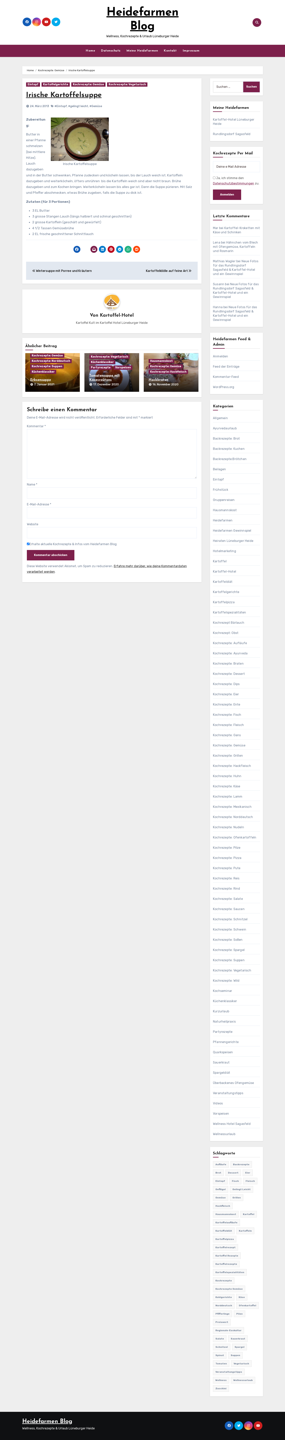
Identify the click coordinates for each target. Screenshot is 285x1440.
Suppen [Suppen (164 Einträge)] (235, 1355)
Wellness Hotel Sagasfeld (232, 1124)
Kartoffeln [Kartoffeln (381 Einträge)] (245, 1230)
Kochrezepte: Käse (226, 786)
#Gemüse (95, 106)
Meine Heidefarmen (142, 50)
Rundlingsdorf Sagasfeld (232, 134)
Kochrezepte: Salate (228, 899)
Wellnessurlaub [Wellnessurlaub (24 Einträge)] (243, 1380)
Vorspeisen (123, 367)
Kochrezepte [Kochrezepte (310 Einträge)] (223, 1280)
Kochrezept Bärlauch (228, 622)
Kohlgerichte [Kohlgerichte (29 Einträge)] (223, 1297)
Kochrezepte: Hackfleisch (168, 372)
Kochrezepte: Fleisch (228, 725)
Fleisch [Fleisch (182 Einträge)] (250, 1181)
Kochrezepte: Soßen (228, 940)
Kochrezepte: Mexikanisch (232, 807)
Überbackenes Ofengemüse (233, 1083)
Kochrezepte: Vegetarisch (127, 84)
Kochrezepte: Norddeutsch (51, 361)
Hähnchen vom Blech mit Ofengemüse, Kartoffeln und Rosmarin (235, 247)
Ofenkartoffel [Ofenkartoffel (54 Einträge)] (247, 1305)
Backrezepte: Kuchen (229, 449)
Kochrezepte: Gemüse (88, 84)
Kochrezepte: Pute (226, 868)
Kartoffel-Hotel (117, 315)
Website (32, 523)
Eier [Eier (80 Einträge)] (247, 1172)
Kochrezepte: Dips (226, 684)
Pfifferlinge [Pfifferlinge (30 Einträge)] (222, 1313)
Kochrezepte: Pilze (227, 847)
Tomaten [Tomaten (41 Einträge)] (221, 1363)
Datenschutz (111, 50)
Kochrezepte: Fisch (227, 715)
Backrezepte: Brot (226, 438)
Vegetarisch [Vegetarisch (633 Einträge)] (241, 1363)
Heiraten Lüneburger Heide (233, 541)
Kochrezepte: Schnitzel (230, 919)
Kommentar (36, 425)
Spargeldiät (221, 1073)
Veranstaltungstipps (228, 1093)
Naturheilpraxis (224, 1021)
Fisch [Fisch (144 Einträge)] (235, 1181)
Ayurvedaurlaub (225, 428)
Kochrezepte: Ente (226, 704)
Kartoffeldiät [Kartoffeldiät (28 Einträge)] (223, 1230)
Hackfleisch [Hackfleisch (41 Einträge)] (222, 1206)
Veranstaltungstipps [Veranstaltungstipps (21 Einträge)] (228, 1372)
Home (90, 50)
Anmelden (220, 356)
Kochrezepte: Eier (226, 694)
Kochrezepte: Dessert (229, 674)
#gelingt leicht (78, 106)
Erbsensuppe (40, 380)
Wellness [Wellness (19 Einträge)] (221, 1380)
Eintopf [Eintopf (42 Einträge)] (220, 1181)
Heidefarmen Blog (47, 1422)
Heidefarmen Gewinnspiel (232, 530)
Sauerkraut (221, 1062)
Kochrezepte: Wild (226, 980)
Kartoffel (220, 561)
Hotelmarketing (224, 551)
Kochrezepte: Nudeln (228, 827)
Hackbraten (158, 380)
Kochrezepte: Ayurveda (230, 653)
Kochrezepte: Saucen (229, 909)
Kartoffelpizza (224, 602)
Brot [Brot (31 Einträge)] (218, 1172)
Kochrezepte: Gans (227, 735)
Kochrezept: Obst (225, 633)
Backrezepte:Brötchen (230, 459)
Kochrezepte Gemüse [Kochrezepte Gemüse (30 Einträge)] (229, 1289)
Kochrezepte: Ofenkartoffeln (234, 837)
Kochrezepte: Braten (228, 663)
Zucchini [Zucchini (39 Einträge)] (220, 1388)
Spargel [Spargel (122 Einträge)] (239, 1347)
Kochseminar (222, 991)
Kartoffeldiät (223, 582)
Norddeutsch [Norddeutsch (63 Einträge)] (223, 1305)
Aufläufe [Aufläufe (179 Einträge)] (220, 1164)
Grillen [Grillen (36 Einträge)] (236, 1197)
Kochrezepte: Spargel (229, 950)
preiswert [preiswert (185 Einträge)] (221, 1322)
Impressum (191, 50)
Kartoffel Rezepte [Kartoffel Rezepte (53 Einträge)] (226, 1255)
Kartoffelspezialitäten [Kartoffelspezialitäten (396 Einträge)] (229, 1272)
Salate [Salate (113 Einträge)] (219, 1338)
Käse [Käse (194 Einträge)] (242, 1297)
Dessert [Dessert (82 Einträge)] (233, 1172)
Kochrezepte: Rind (226, 888)
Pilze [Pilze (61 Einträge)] (239, 1313)
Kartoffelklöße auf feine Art (168, 271)
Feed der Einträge (226, 366)
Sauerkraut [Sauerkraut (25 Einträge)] (238, 1338)
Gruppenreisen (224, 500)
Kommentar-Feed (226, 377)
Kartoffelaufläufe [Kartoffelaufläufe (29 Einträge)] (226, 1222)
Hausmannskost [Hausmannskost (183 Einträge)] (225, 1214)
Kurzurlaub (221, 1011)
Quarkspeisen (223, 1052)
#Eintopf (60, 106)
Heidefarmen (222, 520)
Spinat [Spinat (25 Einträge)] (219, 1355)
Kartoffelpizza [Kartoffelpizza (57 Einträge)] (224, 1239)
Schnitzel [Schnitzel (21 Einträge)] (221, 1347)
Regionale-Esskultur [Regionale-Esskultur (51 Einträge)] (228, 1330)
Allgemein (220, 418)
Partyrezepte (101, 367)
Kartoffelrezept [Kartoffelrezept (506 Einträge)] (225, 1247)
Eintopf (33, 84)
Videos (218, 1103)
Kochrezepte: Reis (226, 878)
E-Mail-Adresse (39, 504)
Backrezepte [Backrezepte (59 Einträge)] (241, 1164)
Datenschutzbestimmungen (233, 183)
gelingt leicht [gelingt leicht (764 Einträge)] (241, 1189)
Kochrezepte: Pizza (227, 858)
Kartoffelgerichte (55, 84)
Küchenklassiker (43, 372)
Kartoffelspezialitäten (229, 612)
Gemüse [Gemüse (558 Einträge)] (220, 1197)
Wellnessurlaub (224, 1134)
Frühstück (220, 490)
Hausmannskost (161, 361)
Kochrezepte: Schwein (229, 929)
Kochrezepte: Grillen (228, 755)
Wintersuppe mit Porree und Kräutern (62, 271)
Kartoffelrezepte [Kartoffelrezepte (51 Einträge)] (226, 1264)
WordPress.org (223, 387)
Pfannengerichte (226, 1042)
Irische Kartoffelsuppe (65, 95)
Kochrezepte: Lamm (227, 796)
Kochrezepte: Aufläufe (230, 643)
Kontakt (170, 50)
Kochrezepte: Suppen (47, 366)
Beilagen (219, 469)
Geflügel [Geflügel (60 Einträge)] (220, 1189)
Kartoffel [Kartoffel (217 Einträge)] (248, 1214)
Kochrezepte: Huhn (227, 776)
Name (32, 484)
